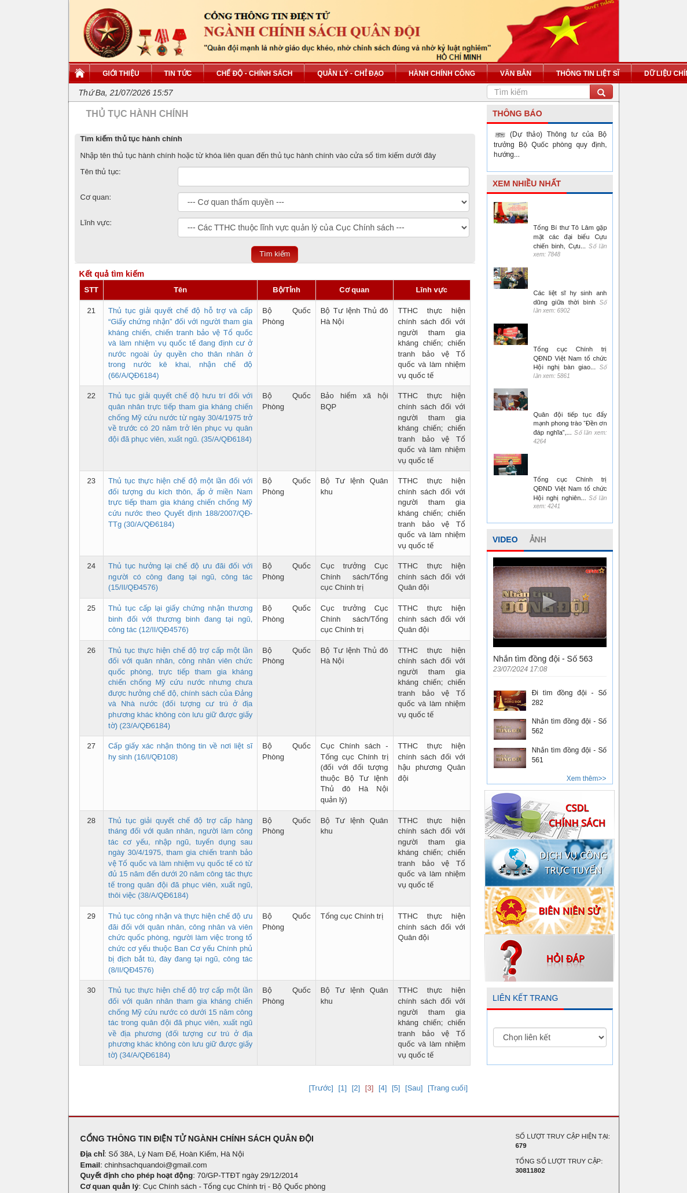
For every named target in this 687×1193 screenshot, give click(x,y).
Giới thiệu (120, 73)
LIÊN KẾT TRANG (525, 998)
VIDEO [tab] (505, 539)
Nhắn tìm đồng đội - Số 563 (543, 658)
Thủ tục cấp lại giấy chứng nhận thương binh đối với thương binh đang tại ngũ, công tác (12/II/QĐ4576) (180, 619)
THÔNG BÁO (517, 113)
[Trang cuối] (448, 1088)
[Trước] (320, 1088)
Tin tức (178, 73)
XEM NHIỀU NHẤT (527, 183)
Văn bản (515, 73)
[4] (383, 1088)
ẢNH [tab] (538, 539)
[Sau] (414, 1088)
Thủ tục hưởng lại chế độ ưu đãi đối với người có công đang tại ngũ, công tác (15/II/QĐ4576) (180, 576)
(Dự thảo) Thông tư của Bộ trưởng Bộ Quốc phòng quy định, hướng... (550, 144)
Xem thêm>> (587, 778)
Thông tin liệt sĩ (587, 73)
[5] (396, 1088)
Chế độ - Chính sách (254, 73)
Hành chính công (442, 73)
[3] (369, 1088)
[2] (356, 1088)
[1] (343, 1088)
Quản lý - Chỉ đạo (350, 73)
